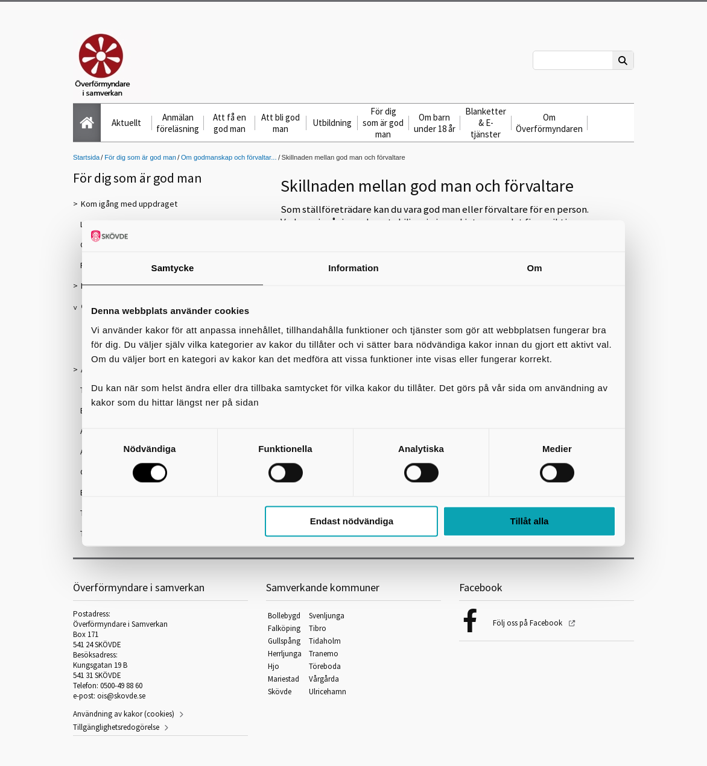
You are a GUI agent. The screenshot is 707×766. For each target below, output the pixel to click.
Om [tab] (534, 268)
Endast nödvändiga (351, 521)
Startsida (86, 157)
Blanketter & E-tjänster (485, 122)
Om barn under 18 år (434, 122)
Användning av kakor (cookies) (123, 714)
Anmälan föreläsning (177, 122)
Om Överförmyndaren (549, 122)
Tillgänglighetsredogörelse (116, 727)
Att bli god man (280, 122)
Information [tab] (353, 268)
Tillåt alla (529, 521)
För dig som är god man (383, 122)
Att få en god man (229, 122)
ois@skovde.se (121, 696)
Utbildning (332, 122)
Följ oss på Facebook (528, 623)
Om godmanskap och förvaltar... (229, 157)
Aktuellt (126, 122)
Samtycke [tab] (172, 268)
